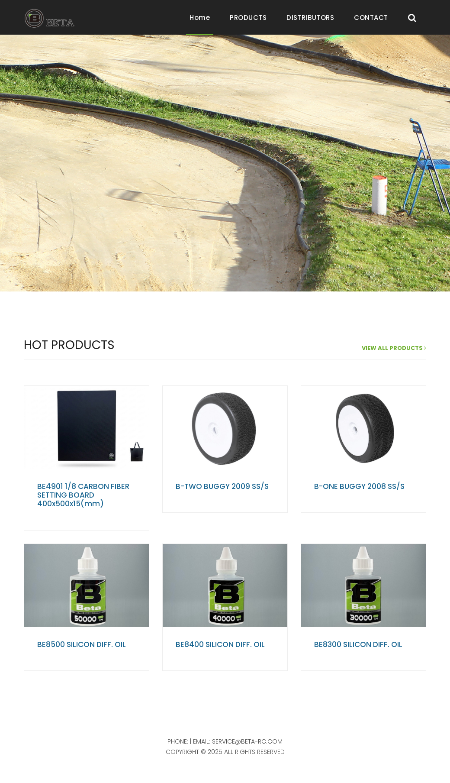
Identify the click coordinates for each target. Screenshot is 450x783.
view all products (394, 348)
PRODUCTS (248, 17)
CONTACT (371, 17)
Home (200, 17)
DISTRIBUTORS (310, 17)
